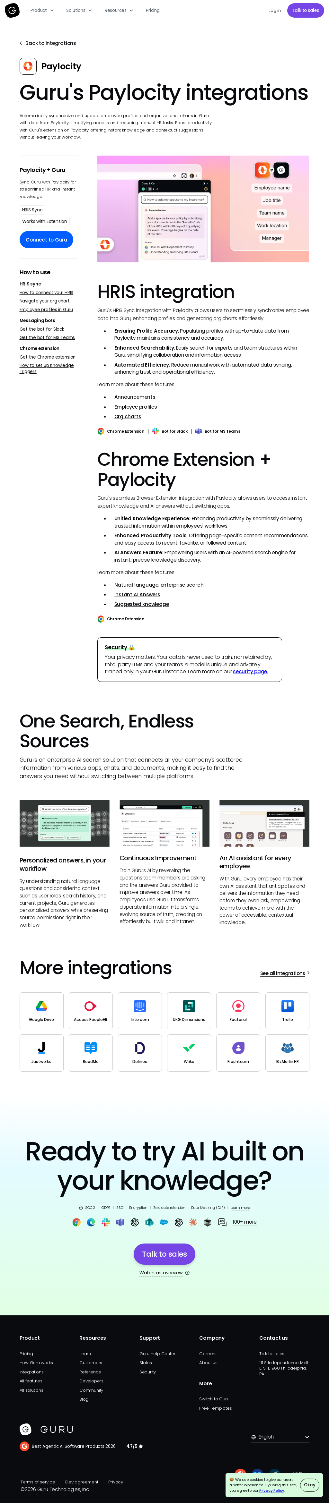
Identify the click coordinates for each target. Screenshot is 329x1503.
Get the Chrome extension (48, 357)
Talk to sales (305, 10)
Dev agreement (81, 1482)
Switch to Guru (214, 1399)
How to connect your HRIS (47, 293)
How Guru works (36, 1363)
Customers (90, 1363)
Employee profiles (135, 406)
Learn (85, 1354)
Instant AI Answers (137, 594)
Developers (91, 1381)
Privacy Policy (271, 1490)
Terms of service (38, 1482)
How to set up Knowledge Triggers (47, 368)
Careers (207, 1354)
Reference (90, 1372)
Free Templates (215, 1408)
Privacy (115, 1482)
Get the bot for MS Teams (47, 338)
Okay (309, 1485)
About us (208, 1363)
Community (91, 1390)
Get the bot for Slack (42, 329)
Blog (83, 1399)
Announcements (135, 397)
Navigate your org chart (45, 301)
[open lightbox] (203, 209)
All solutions (31, 1390)
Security (147, 1372)
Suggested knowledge (141, 604)
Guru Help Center (157, 1354)
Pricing (152, 10)
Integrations (32, 1372)
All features (31, 1381)
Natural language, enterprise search (159, 585)
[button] (42, 10)
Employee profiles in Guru (46, 310)
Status (145, 1363)
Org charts (127, 416)
